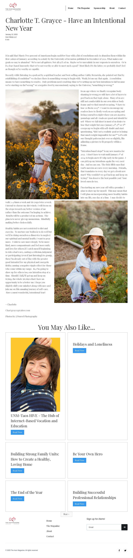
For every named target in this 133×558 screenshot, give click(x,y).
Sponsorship (99, 8)
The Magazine (83, 8)
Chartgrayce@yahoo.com (17, 310)
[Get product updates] (104, 527)
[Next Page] (66, 514)
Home (70, 8)
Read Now (17, 432)
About (112, 8)
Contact (122, 8)
